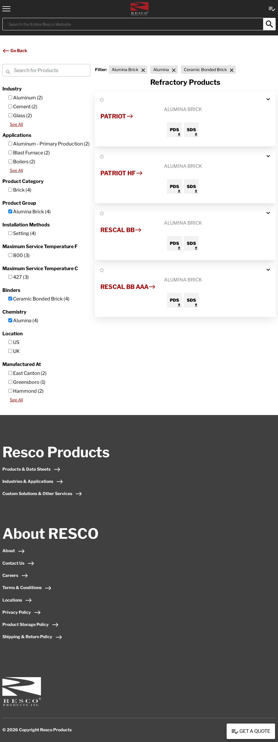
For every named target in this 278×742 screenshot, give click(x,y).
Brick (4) (19, 190)
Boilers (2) (21, 162)
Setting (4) (22, 233)
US (13, 342)
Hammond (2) (26, 391)
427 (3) (18, 277)
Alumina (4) (23, 320)
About (13, 550)
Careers (15, 575)
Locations (17, 599)
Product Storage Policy (30, 624)
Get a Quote (250, 731)
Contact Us (18, 563)
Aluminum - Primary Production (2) (49, 144)
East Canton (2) (27, 373)
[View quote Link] (272, 8)
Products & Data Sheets (31, 469)
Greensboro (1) (26, 382)
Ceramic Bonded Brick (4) (39, 299)
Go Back (14, 50)
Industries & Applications (32, 481)
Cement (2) (22, 106)
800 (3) (19, 255)
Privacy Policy (21, 612)
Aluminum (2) (25, 98)
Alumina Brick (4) (29, 212)
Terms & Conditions (27, 587)
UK (14, 351)
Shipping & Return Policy (32, 636)
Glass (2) (20, 115)
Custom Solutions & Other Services (42, 493)
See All (16, 124)
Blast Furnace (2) (29, 153)
